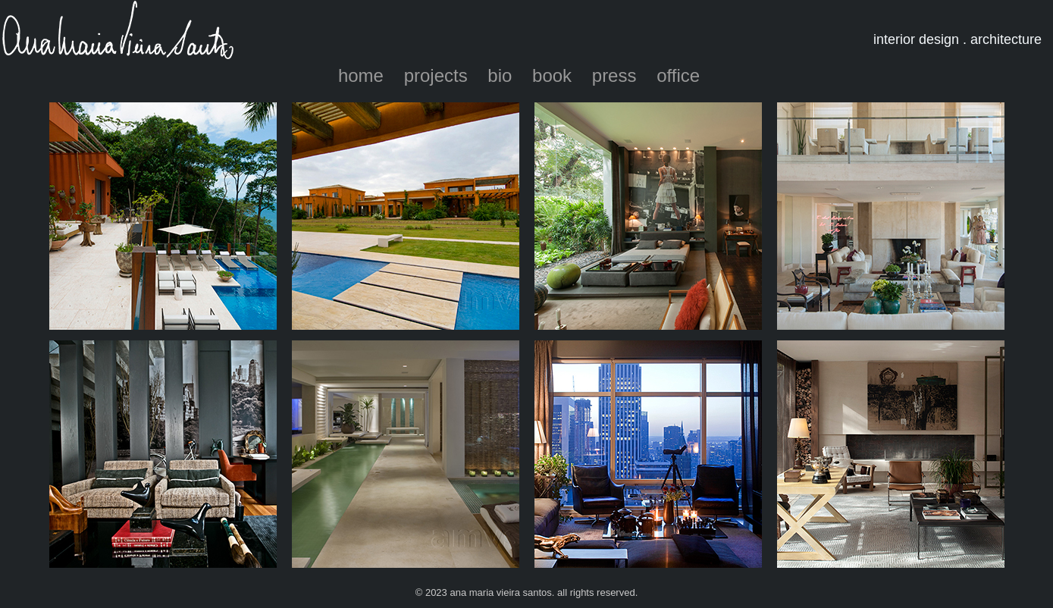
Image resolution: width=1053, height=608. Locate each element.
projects (436, 75)
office (678, 75)
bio (499, 75)
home (361, 75)
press (614, 75)
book (552, 75)
